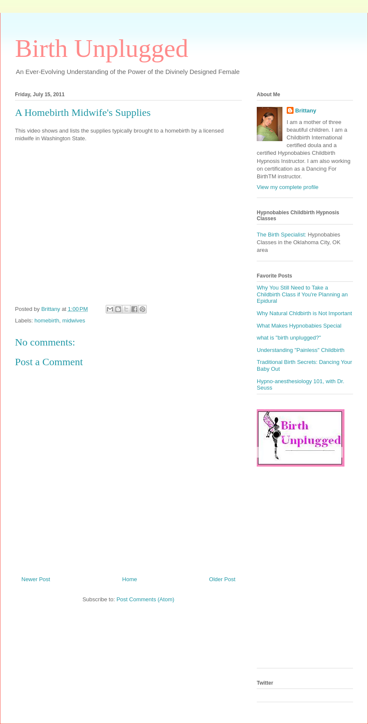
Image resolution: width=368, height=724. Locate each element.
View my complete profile (287, 187)
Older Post (222, 579)
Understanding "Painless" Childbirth (300, 350)
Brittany (305, 110)
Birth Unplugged (101, 48)
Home (129, 579)
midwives (73, 320)
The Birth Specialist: (281, 234)
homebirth (47, 320)
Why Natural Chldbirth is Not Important (304, 313)
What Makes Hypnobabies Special (299, 325)
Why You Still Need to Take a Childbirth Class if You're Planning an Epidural (302, 294)
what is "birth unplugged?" (289, 337)
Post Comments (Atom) (145, 599)
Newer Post (35, 579)
